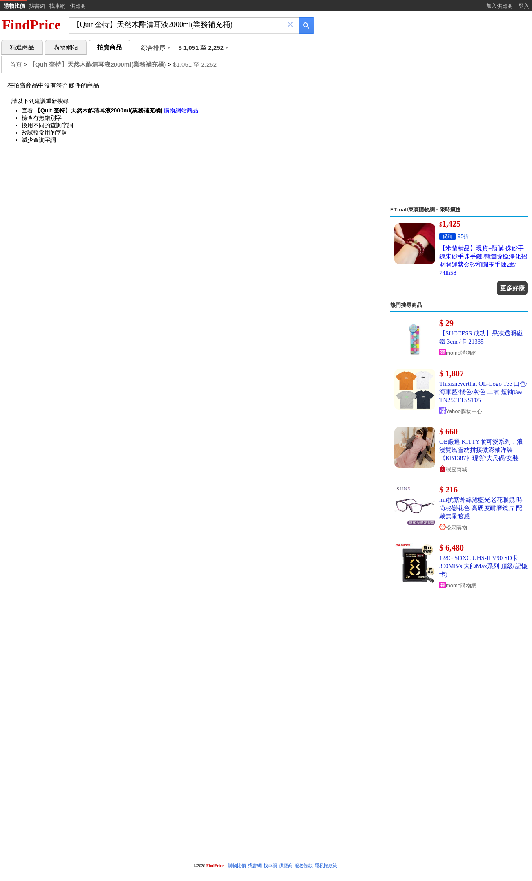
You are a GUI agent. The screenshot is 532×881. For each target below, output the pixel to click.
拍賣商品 (109, 47)
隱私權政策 (326, 865)
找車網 (57, 6)
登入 (524, 6)
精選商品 (22, 47)
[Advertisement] (458, 140)
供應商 (78, 6)
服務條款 (304, 865)
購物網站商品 (181, 110)
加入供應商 (499, 6)
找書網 (37, 6)
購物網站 (66, 47)
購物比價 (14, 6)
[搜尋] (178, 25)
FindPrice (31, 24)
